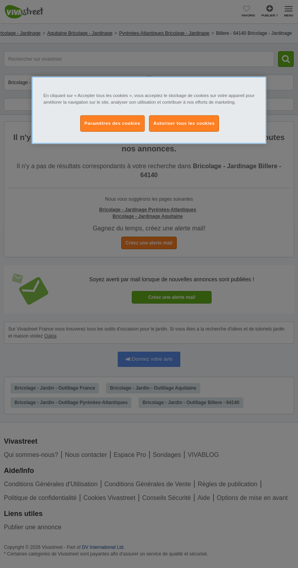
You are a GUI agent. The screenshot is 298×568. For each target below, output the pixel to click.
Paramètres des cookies (112, 123)
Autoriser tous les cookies (184, 123)
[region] (149, 110)
